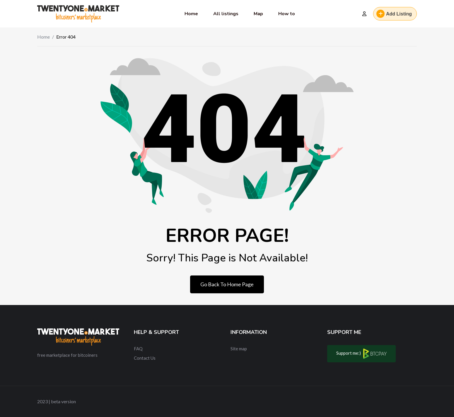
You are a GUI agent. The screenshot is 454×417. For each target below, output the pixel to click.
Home (191, 14)
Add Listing (394, 14)
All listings (225, 14)
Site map (239, 348)
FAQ (138, 348)
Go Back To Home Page (227, 284)
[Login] (364, 13)
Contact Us (145, 358)
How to (286, 14)
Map (258, 14)
